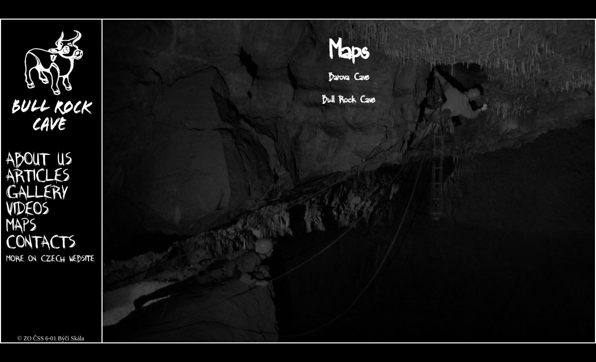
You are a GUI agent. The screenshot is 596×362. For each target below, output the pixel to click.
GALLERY (37, 192)
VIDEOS (27, 208)
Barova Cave (349, 76)
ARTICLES (37, 175)
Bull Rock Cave (348, 99)
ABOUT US (39, 158)
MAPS (21, 225)
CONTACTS (40, 241)
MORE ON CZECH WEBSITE (50, 258)
